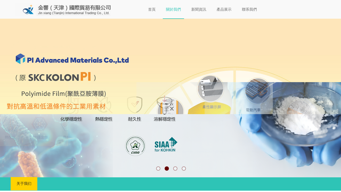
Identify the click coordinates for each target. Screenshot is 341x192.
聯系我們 (249, 9)
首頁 (152, 9)
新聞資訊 (198, 9)
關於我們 (173, 9)
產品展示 (224, 9)
